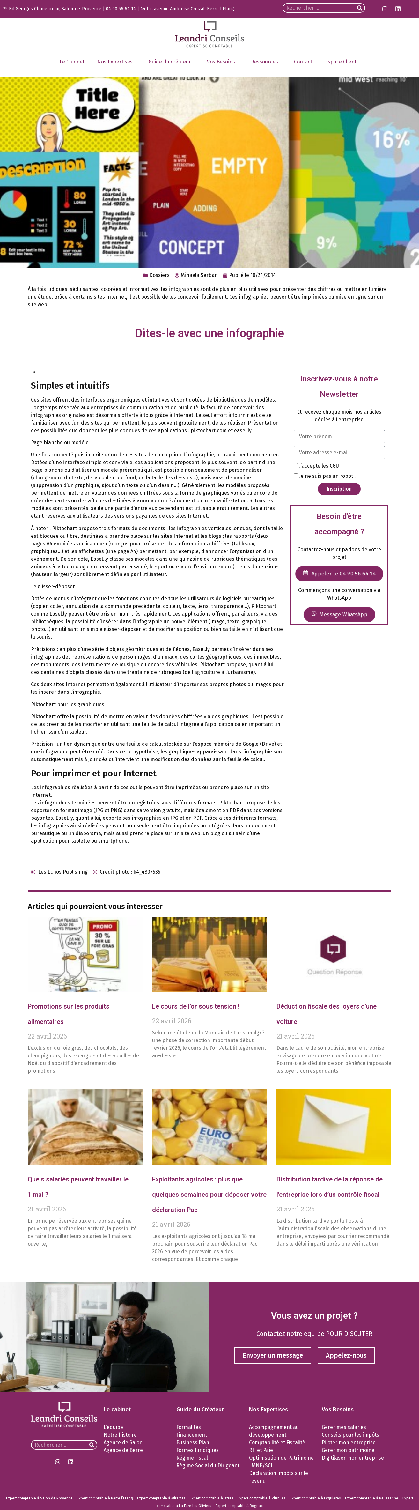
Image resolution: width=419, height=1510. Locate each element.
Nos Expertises (116, 62)
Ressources (266, 62)
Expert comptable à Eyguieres (315, 1498)
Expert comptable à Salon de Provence (39, 1498)
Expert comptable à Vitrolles (262, 1498)
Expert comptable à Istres (211, 1498)
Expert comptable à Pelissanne (371, 1498)
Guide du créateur (171, 62)
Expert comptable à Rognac (239, 1506)
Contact (303, 62)
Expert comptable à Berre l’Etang (105, 1498)
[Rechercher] (359, 8)
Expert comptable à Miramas (161, 1498)
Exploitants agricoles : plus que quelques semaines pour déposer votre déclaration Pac (209, 1194)
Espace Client (342, 62)
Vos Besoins (222, 62)
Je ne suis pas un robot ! (327, 476)
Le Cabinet (72, 62)
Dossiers (159, 275)
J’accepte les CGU (319, 466)
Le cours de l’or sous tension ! (195, 1006)
